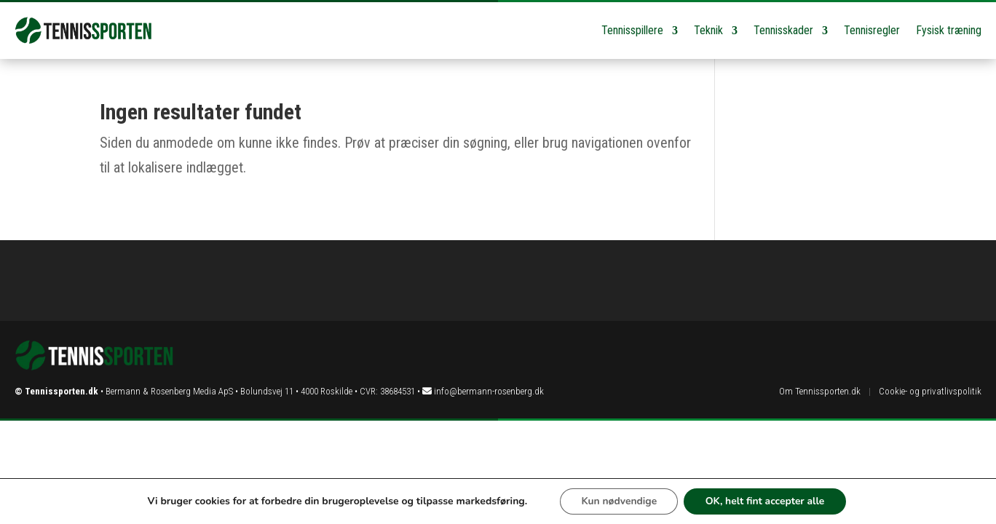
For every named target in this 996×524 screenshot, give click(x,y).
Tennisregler (872, 30)
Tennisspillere (632, 30)
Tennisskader (783, 30)
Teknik (708, 30)
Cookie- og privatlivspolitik (930, 391)
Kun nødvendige (618, 501)
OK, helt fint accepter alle (766, 501)
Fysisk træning (948, 30)
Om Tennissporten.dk (820, 391)
